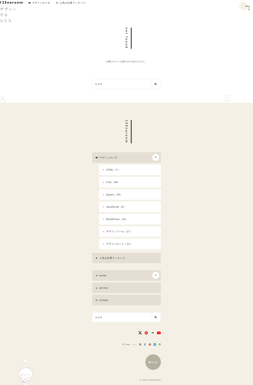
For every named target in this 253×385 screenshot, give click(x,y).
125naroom (126, 131)
